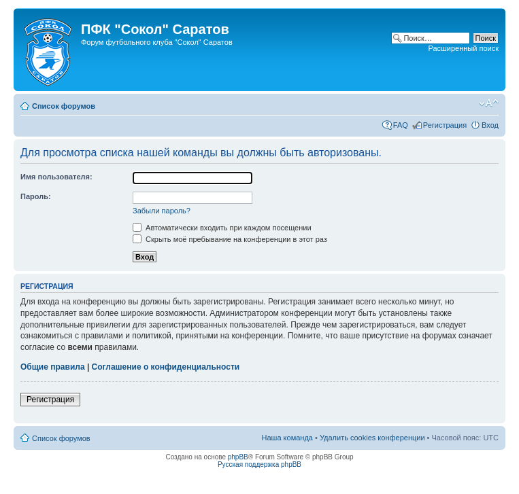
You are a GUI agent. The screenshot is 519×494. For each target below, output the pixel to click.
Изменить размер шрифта (489, 103)
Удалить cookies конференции (372, 438)
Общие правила (52, 367)
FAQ (400, 125)
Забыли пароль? (161, 211)
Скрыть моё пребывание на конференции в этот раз (230, 239)
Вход (490, 125)
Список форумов (63, 106)
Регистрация (445, 125)
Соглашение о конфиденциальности (166, 367)
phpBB (238, 457)
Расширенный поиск (463, 48)
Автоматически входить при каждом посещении (222, 228)
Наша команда (287, 438)
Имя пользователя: (56, 177)
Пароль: (35, 196)
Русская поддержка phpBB (259, 464)
